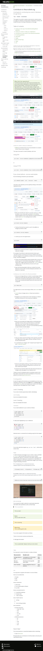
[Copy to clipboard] (41, 158)
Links (20, 383)
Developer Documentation (19, 5)
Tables (16, 41)
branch (22, 216)
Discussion (6, 646)
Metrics (37, 644)
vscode (34, 214)
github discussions (27, 375)
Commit (16, 293)
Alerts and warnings (19, 39)
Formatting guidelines (19, 35)
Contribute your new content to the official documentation (27, 33)
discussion (20, 633)
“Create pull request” (21, 344)
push (29, 293)
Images (16, 38)
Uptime (38, 646)
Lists (16, 42)
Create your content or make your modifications (25, 31)
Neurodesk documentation (35, 51)
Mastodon (6, 644)
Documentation (29, 5)
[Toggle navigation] (40, 2)
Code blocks (17, 36)
